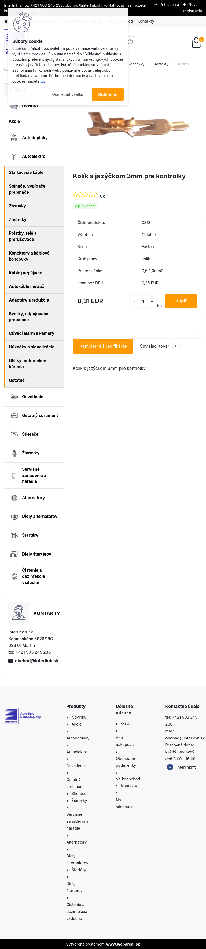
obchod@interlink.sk (36, 660)
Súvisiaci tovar (160, 346)
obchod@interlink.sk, (83, 5)
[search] (130, 44)
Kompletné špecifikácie (103, 346)
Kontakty (145, 21)
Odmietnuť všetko (67, 94)
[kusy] (143, 301)
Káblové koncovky (129, 64)
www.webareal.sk (123, 944)
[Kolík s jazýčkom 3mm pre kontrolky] (137, 125)
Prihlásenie (169, 4)
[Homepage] (6, 21)
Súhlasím (107, 94)
